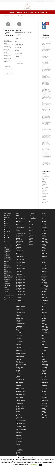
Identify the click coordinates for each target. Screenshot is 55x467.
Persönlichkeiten (19, 382)
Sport (43, 191)
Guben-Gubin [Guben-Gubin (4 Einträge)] (6, 255)
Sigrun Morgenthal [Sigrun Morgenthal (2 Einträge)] (7, 285)
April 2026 (44, 215)
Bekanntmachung (8, 28)
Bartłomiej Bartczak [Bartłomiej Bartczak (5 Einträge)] (7, 225)
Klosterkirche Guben (20, 323)
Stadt (32, 12)
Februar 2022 (44, 251)
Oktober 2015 (44, 349)
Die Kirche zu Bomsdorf (21, 257)
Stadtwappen (19, 386)
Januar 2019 (44, 297)
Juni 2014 (44, 373)
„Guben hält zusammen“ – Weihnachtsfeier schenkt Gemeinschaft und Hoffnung (46, 39)
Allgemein (44, 173)
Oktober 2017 (44, 314)
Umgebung (44, 199)
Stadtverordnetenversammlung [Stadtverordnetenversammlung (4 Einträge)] (8, 295)
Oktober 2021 (44, 256)
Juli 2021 (43, 261)
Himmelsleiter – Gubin (20, 394)
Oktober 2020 (44, 274)
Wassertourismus (19, 440)
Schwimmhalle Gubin (20, 352)
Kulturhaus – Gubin (20, 396)
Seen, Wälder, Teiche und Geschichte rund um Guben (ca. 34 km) (20, 425)
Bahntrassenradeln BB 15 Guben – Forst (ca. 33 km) (21, 218)
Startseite (11, 12)
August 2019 (44, 289)
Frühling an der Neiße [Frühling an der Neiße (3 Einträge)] (8, 243)
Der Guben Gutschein (20, 235)
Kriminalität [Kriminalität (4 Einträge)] (6, 273)
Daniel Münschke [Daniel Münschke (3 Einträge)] (7, 231)
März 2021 (44, 267)
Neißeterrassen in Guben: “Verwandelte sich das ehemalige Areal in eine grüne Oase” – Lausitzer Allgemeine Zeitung (46, 115)
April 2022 (44, 248)
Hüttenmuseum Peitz (45, 145)
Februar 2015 (44, 361)
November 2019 (45, 286)
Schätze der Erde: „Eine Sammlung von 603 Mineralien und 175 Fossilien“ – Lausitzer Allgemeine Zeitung (46, 142)
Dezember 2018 (45, 298)
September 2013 (45, 386)
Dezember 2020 (45, 271)
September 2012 (45, 405)
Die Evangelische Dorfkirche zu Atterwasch (19, 243)
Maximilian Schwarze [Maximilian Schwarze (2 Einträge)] (8, 277)
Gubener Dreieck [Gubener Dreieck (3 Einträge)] (7, 257)
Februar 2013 (44, 397)
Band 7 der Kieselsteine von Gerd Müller (20, 223)
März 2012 (44, 414)
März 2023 (44, 238)
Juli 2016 (43, 335)
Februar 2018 (44, 312)
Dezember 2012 (45, 400)
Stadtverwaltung (19, 450)
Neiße (17, 336)
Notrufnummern (19, 449)
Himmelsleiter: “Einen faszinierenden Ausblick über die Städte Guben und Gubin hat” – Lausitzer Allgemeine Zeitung (46, 98)
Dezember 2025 (45, 216)
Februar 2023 (44, 239)
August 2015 (44, 352)
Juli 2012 (43, 408)
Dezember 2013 (45, 382)
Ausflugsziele (19, 432)
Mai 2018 (43, 309)
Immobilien (44, 182)
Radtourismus (19, 438)
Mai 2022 (43, 247)
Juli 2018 (43, 306)
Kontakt (42, 12)
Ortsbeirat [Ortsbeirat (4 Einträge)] (6, 281)
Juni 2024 (44, 221)
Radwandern (44, 190)
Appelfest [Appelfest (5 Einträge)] (6, 223)
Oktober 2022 (44, 244)
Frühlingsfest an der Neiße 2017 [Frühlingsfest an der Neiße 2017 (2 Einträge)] (7, 246)
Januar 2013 (44, 399)
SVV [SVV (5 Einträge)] (5, 297)
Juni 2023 (44, 233)
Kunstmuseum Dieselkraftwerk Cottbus (19, 328)
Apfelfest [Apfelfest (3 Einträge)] (5, 219)
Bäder (17, 215)
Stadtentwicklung (45, 194)
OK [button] (40, 464)
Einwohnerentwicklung (20, 377)
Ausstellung (44, 175)
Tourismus (26, 12)
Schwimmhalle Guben (20, 350)
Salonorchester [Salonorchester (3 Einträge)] (7, 283)
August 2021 (44, 259)
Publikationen (19, 383)
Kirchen (17, 412)
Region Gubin (19, 417)
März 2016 (44, 341)
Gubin (43, 181)
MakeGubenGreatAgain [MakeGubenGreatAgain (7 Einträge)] (8, 275)
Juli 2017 (43, 317)
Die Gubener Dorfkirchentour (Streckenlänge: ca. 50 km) (46, 92)
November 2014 (45, 365)
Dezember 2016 (45, 327)
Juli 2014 (43, 371)
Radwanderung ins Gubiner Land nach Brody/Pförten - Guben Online (46, 61)
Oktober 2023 (44, 229)
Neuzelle (18, 339)
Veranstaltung (45, 200)
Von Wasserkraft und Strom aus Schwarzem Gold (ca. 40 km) (21, 429)
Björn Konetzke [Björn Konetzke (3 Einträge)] (7, 227)
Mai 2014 (43, 374)
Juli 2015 (43, 353)
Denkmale (18, 411)
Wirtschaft (44, 202)
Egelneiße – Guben (20, 390)
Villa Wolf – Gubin (20, 408)
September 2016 (45, 332)
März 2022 (44, 250)
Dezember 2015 (45, 345)
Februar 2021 (44, 268)
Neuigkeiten (19, 12)
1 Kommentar (18, 61)
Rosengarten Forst (20, 349)
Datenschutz (18, 232)
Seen (17, 418)
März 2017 (44, 323)
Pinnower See (19, 345)
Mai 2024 (43, 223)
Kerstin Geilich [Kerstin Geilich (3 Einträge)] (6, 265)
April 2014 (44, 376)
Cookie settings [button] (33, 464)
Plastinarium (18, 347)
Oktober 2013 (44, 385)
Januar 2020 (44, 283)
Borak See (18, 226)
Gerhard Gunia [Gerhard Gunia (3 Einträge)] (6, 249)
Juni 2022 (44, 245)
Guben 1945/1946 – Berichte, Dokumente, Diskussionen (20, 306)
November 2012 (45, 402)
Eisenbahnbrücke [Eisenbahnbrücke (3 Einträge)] (7, 233)
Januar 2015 (44, 362)
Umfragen (44, 197)
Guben (43, 179)
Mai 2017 (43, 320)
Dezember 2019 (45, 285)
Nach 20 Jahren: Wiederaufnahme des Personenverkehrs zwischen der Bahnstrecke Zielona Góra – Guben (46, 123)
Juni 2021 (44, 262)
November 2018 (45, 300)
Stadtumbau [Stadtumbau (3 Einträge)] (6, 291)
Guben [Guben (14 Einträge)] (5, 253)
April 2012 (44, 412)
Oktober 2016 (44, 330)
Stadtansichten (45, 193)
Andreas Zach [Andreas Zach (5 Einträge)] (6, 217)
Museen (18, 414)
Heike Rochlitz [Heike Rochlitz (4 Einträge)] (6, 261)
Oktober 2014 (44, 367)
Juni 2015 (44, 355)
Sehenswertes (19, 435)
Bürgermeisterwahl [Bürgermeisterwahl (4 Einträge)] (7, 229)
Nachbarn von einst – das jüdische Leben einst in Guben (20, 332)
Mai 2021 (43, 264)
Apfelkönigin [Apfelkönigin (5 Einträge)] (6, 221)
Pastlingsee (18, 344)
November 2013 (45, 383)
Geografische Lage (20, 379)
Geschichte (44, 178)
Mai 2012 (43, 411)
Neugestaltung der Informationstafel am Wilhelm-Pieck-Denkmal (46, 83)
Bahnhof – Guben (20, 388)
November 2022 (45, 242)
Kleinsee (18, 321)
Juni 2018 (44, 308)
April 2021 (44, 265)
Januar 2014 (44, 380)
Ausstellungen (19, 409)
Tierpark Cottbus (19, 367)
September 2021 (45, 257)
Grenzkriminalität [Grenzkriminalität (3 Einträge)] (7, 251)
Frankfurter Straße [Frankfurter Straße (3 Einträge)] (7, 237)
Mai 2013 (43, 393)
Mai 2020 (43, 280)
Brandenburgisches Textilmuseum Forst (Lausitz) (20, 229)
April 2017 (44, 321)
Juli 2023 (43, 232)
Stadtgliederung (19, 385)
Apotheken (18, 446)
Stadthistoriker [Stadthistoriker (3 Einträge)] (6, 289)
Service (37, 12)
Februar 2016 (44, 342)
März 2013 (44, 396)
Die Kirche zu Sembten (21, 264)
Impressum (18, 314)
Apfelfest (18, 443)
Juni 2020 (44, 279)
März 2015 (44, 359)
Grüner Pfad (44, 110)
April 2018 (44, 311)
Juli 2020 (43, 277)
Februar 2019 (44, 295)
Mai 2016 (43, 338)
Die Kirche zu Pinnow (20, 262)
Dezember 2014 (45, 364)
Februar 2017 (44, 324)
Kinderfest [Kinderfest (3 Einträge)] (6, 269)
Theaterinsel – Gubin (20, 406)
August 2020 (44, 276)
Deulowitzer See (19, 239)
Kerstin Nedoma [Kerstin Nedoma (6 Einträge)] (7, 267)
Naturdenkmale (19, 335)
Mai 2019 (43, 292)
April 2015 (44, 358)
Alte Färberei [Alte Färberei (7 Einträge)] (9, 215)
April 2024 (44, 224)
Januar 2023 (44, 241)
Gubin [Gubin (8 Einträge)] (5, 259)
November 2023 (45, 227)
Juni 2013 (44, 391)
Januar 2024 (44, 226)
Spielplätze (18, 359)
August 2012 (44, 406)
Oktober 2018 (44, 302)
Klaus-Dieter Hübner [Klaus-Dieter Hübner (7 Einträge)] (7, 271)
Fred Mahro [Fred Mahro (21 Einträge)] (6, 239)
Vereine (17, 437)
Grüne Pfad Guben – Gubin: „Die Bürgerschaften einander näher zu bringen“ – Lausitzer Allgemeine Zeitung (46, 135)
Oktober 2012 (44, 403)
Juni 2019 (44, 291)
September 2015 (45, 350)
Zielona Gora (19, 374)
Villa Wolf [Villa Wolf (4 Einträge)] (8, 297)
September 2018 (45, 303)
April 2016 (44, 339)
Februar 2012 (44, 415)
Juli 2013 (43, 390)
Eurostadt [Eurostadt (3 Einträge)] (6, 235)
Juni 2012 (44, 409)
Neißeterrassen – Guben (46, 118)
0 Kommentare (7, 66)
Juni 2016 (44, 336)
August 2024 (44, 220)
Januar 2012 (44, 417)
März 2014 (44, 377)
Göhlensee (18, 297)
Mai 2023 (43, 235)
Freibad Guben (19, 271)
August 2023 (44, 230)
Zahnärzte (18, 444)
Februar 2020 (44, 282)
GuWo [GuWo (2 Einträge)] (9, 259)
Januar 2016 (44, 344)
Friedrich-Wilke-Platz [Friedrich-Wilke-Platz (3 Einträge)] (7, 241)
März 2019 (44, 294)
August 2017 (44, 315)
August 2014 (44, 370)
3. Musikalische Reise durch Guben (46, 149)
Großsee (18, 298)
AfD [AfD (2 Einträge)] (5, 215)
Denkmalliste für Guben (21, 233)
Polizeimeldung (45, 187)
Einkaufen (18, 376)
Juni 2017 (44, 318)
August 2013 (44, 388)
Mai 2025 (43, 218)
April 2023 (44, 236)
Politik (43, 185)
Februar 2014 (44, 379)
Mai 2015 (43, 356)
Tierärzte (18, 452)
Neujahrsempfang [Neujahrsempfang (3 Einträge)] (7, 279)
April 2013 (44, 394)
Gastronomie (19, 441)
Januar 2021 (44, 270)
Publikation (44, 188)
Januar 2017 (44, 326)
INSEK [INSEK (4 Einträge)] (5, 263)
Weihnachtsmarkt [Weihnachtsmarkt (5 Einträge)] (7, 299)
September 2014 (45, 368)
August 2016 (44, 333)
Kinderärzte (18, 447)
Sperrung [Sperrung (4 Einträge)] (5, 287)
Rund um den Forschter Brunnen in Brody (46, 70)
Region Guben (19, 415)
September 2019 (45, 288)
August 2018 (44, 305)
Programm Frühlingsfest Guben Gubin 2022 (46, 129)
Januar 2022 (44, 253)
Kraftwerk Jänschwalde (21, 324)
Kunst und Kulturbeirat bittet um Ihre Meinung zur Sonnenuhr (46, 157)
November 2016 (45, 329)
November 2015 (45, 347)
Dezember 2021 (45, 254)
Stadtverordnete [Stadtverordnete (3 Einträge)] (7, 293)
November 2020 (45, 273)
